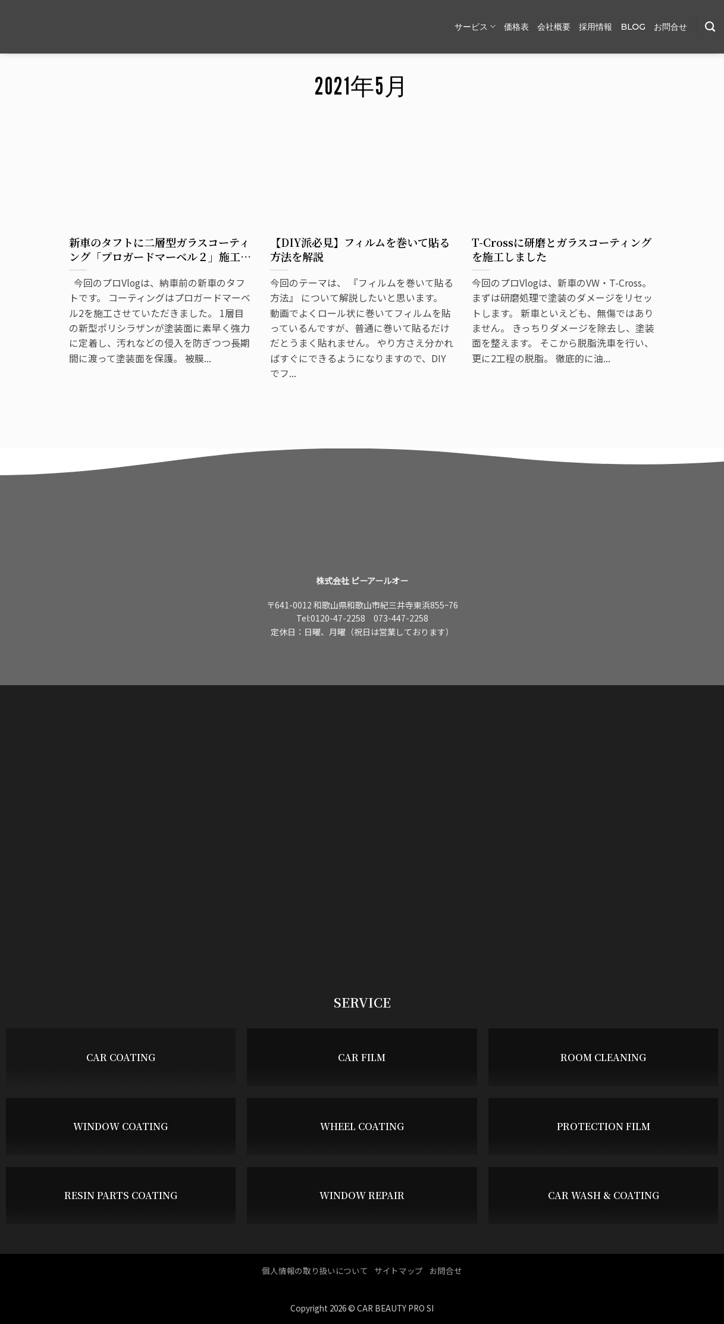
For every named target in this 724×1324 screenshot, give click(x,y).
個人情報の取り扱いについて (315, 1270)
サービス (475, 26)
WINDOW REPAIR (362, 1196)
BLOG (632, 26)
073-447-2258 (401, 618)
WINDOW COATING (120, 1127)
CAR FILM (361, 1057)
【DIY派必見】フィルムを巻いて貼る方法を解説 (360, 249)
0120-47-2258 (338, 618)
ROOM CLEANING (603, 1057)
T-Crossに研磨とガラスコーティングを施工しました (561, 249)
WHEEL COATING (362, 1127)
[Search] (710, 27)
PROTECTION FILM (603, 1127)
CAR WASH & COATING (603, 1196)
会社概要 (554, 26)
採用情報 (595, 26)
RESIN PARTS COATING (120, 1196)
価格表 (516, 26)
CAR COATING (120, 1057)
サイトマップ (398, 1270)
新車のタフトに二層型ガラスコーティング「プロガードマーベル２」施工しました (160, 249)
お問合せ (670, 26)
